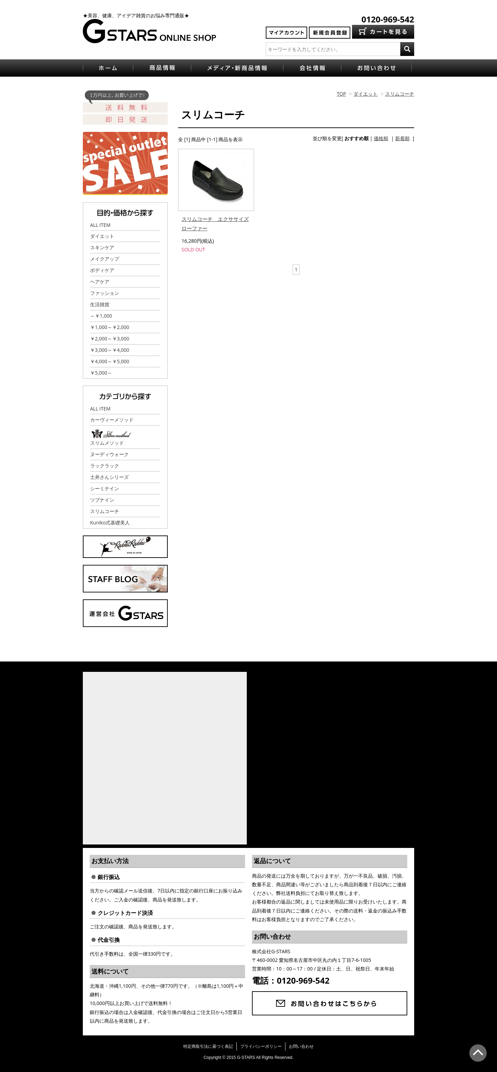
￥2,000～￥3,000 (109, 338)
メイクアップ (104, 258)
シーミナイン (104, 488)
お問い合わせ (301, 1046)
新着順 (402, 138)
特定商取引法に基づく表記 (208, 1046)
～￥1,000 (101, 315)
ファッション (104, 293)
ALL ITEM (100, 225)
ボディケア (102, 270)
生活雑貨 (99, 304)
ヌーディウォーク (109, 454)
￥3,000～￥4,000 (109, 350)
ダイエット (365, 93)
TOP (341, 93)
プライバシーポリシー (261, 1046)
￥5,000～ (101, 372)
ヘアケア (99, 281)
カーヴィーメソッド (112, 419)
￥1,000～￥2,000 (109, 327)
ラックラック (104, 465)
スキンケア (102, 247)
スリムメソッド (107, 443)
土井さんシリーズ (109, 477)
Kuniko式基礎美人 (110, 522)
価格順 (381, 138)
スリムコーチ (399, 93)
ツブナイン (102, 499)
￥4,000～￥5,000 (109, 361)
